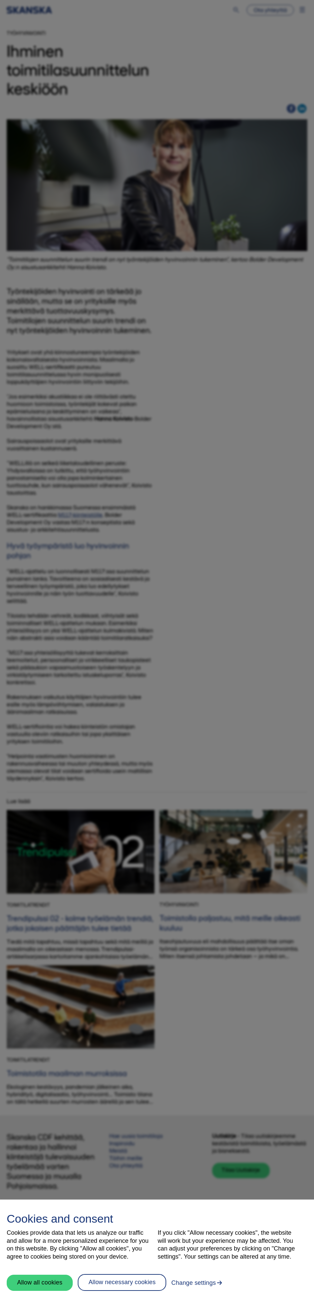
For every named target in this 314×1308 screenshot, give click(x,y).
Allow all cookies (39, 1282)
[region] (157, 1253)
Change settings (193, 1282)
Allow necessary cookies (121, 1282)
